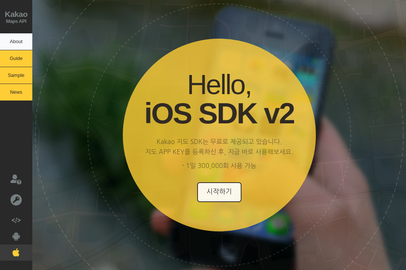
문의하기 (10, 178)
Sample (16, 75)
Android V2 (10, 235)
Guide (16, 58)
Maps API (16, 16)
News (16, 92)
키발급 (11, 199)
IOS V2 (10, 250)
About (16, 41)
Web (10, 218)
